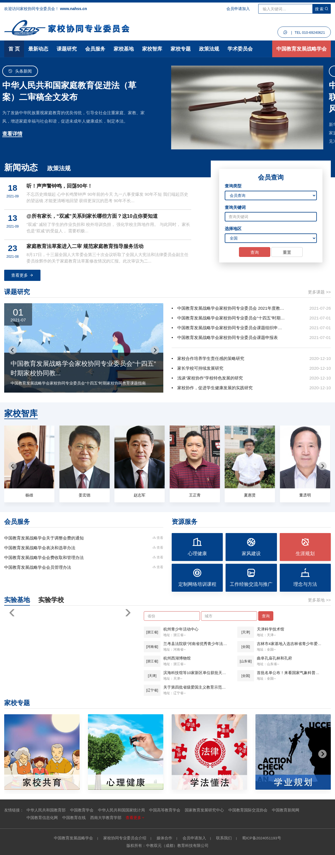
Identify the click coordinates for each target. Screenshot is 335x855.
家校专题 (181, 49)
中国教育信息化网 (42, 818)
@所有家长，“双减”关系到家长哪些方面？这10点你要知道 (92, 216)
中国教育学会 (82, 810)
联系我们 (224, 838)
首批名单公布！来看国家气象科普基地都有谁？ (289, 673)
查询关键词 (235, 207)
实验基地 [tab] (17, 599)
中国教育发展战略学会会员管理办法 (37, 567)
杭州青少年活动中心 (180, 629)
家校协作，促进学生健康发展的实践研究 (215, 387)
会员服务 (95, 49)
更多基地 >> (319, 600)
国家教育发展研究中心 (204, 810)
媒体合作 (164, 838)
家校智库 (152, 49)
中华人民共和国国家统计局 (121, 810)
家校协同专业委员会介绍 (124, 838)
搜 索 (322, 9)
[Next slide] (155, 350)
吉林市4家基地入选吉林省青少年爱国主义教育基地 (289, 644)
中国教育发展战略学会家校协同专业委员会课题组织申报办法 (231, 327)
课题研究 (67, 49)
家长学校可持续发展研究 (200, 368)
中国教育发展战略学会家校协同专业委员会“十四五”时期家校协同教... (231, 318)
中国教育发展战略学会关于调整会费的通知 (44, 538)
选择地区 (233, 228)
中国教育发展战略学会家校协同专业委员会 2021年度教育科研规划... (231, 308)
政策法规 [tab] (59, 168)
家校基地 (124, 49)
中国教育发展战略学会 (301, 49)
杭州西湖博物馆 (177, 658)
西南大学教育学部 (105, 818)
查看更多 (22, 275)
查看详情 (14, 134)
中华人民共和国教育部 (46, 810)
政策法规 (209, 49)
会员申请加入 (238, 8)
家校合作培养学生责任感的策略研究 (210, 358)
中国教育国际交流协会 (247, 810)
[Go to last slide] (12, 350)
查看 (157, 538)
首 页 (14, 49)
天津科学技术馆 (270, 629)
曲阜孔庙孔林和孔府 (274, 658)
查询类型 (233, 185)
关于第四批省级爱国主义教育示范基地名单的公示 (196, 687)
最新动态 (38, 49)
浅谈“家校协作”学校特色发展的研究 (210, 378)
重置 (287, 252)
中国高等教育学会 (164, 810)
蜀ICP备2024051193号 (261, 838)
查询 (254, 252)
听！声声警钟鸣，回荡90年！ (59, 186)
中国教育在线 (74, 818)
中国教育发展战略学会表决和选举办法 (39, 547)
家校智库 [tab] (21, 413)
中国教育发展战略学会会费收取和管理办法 (44, 557)
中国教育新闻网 (285, 810)
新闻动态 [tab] (21, 167)
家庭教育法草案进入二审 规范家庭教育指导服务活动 (85, 246)
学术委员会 (240, 49)
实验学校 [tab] (51, 599)
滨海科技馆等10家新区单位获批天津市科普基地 (196, 673)
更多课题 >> (319, 292)
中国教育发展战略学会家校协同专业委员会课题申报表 (227, 337)
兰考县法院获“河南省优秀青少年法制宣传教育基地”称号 (196, 644)
